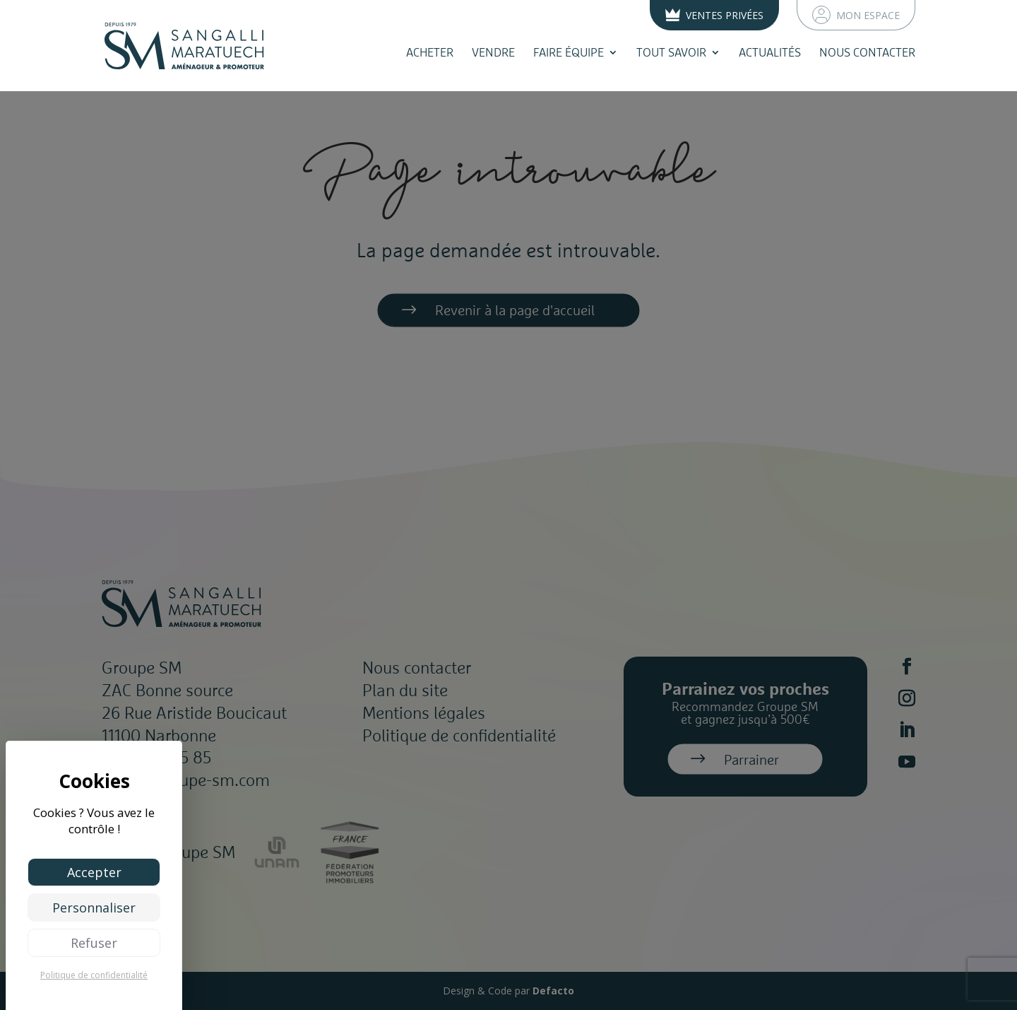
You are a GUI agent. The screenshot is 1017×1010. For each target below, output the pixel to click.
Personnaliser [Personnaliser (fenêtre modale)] (94, 907)
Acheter (429, 52)
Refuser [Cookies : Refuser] (94, 942)
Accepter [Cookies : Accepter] (94, 872)
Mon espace (856, 15)
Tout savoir (671, 52)
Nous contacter (867, 52)
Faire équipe (568, 52)
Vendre (493, 52)
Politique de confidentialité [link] (94, 975)
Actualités (770, 52)
